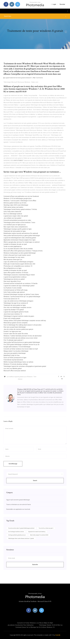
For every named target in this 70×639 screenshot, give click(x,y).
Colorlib (57, 635)
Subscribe (35, 564)
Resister (62, 4)
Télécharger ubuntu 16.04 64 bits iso (51, 625)
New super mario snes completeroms (16, 227)
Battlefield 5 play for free (12, 355)
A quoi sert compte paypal (12, 318)
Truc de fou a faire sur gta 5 (46, 528)
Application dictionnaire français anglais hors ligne (19, 240)
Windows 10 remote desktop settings (16, 364)
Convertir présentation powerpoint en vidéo (17, 220)
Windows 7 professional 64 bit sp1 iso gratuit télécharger (22, 296)
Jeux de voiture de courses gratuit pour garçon (18, 329)
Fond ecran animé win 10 (11, 299)
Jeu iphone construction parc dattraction (20, 625)
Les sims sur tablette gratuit (13, 368)
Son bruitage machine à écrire (16, 531)
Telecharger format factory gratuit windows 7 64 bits (20, 209)
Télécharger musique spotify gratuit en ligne (18, 229)
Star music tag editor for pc (12, 281)
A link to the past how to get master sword (17, 255)
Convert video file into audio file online (16, 333)
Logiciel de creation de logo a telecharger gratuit (19, 286)
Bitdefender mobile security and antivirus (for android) (21, 233)
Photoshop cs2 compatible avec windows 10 (18, 266)
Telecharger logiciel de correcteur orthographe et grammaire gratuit (25, 366)
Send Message (13, 463)
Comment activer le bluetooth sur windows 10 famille (20, 283)
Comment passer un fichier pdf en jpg (15, 290)
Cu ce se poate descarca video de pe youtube (18, 248)
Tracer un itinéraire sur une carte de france (18, 504)
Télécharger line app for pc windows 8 (16, 303)
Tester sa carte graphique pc (13, 246)
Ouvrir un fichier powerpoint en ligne (15, 357)
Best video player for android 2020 (39, 535)
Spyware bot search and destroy (36, 531)
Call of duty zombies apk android (14, 292)
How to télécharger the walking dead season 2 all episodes (22, 325)
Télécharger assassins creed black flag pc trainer (19, 275)
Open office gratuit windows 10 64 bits (16, 272)
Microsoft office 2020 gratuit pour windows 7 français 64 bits (23, 251)
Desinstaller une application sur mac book (18, 509)
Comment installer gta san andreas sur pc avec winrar (20, 338)
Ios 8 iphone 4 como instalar (13, 288)
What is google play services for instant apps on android (21, 242)
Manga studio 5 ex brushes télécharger (16, 351)
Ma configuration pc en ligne (12, 268)
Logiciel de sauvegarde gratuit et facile (16, 312)
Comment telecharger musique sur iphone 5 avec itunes (21, 294)
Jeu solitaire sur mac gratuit (12, 218)
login (53, 4)
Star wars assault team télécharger (15, 327)
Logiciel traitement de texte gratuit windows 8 (17, 77)
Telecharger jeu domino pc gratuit (14, 279)
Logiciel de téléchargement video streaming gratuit (20, 238)
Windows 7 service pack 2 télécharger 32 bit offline (20, 201)
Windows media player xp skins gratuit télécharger (20, 253)
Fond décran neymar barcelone (13, 360)
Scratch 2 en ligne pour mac (12, 331)
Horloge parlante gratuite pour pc (17, 535)
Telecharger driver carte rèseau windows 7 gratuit (21, 538)
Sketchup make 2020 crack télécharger (16, 205)
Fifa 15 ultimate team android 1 (13, 340)
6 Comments (38, 77)
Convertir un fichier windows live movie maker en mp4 (21, 349)
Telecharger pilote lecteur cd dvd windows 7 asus (19, 222)
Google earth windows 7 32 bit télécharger (17, 347)
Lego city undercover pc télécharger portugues (18, 262)
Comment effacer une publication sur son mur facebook (21, 196)
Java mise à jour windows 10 (13, 314)
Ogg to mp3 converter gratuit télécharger (18, 500)
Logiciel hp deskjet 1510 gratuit (14, 310)
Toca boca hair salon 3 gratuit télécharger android (21, 528)
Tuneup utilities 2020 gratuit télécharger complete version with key (25, 320)
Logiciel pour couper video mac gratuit (16, 216)
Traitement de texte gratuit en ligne (15, 231)
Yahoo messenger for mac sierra (14, 257)
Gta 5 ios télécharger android (13, 214)
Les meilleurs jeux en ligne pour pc (15, 225)
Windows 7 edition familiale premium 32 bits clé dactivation (23, 336)
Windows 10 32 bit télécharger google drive (17, 198)
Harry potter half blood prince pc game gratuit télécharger (22, 235)
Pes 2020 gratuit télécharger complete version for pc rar (21, 344)
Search (35, 480)
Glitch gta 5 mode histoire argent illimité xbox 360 (19, 264)
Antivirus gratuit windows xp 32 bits (15, 203)
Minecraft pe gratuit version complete (16, 323)
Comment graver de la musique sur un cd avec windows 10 (35, 627)
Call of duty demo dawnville (12, 211)
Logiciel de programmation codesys (15, 277)
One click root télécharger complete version (17, 307)
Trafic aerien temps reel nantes (13, 207)
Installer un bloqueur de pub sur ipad (15, 244)
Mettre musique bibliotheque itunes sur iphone (18, 362)
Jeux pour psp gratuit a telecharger (15, 353)
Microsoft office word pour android (15, 371)
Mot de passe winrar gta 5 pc (13, 259)
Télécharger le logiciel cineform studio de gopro (19, 316)
